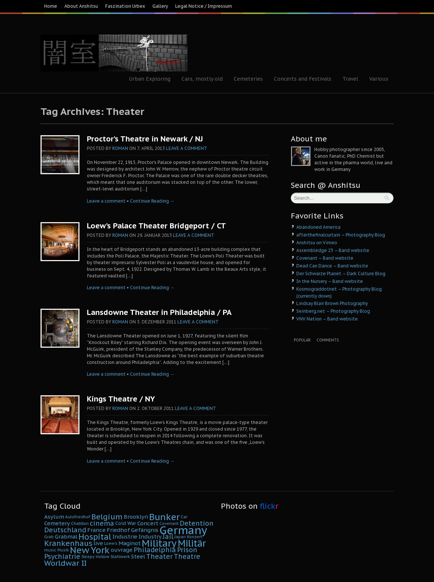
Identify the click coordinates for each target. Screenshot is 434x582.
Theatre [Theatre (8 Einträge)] (187, 556)
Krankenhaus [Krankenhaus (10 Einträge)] (68, 543)
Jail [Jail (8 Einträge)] (168, 536)
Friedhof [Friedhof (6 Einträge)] (118, 529)
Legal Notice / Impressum (203, 6)
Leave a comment (186, 148)
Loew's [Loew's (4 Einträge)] (110, 543)
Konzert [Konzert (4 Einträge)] (194, 536)
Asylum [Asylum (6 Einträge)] (54, 516)
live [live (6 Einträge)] (98, 543)
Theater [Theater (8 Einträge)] (159, 556)
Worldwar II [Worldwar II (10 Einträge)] (65, 563)
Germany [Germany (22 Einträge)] (183, 530)
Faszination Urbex (125, 6)
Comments (328, 340)
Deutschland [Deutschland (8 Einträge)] (65, 530)
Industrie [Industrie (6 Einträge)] (124, 536)
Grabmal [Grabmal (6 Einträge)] (66, 536)
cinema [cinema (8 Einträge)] (102, 523)
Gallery (160, 6)
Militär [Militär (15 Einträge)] (192, 543)
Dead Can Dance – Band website (332, 266)
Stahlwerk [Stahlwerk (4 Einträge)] (120, 556)
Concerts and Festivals (302, 79)
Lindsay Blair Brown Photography (332, 303)
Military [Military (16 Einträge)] (159, 543)
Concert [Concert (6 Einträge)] (147, 523)
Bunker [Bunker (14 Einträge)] (164, 517)
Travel (350, 79)
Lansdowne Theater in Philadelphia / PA (159, 312)
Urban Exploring (149, 79)
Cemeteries (248, 79)
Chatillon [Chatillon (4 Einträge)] (80, 523)
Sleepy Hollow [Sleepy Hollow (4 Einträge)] (95, 556)
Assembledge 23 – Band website (332, 250)
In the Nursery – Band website (329, 281)
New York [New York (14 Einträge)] (90, 550)
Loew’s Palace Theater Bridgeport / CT (156, 226)
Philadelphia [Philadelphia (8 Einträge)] (155, 550)
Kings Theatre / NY (121, 399)
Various (378, 79)
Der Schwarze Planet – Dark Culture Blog (340, 273)
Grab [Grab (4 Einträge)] (49, 536)
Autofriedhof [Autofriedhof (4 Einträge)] (77, 516)
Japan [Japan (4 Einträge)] (180, 536)
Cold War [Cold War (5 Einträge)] (125, 523)
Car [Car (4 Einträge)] (184, 516)
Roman (120, 148)
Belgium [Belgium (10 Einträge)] (107, 517)
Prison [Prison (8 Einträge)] (187, 550)
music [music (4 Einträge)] (50, 550)
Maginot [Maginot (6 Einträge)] (130, 543)
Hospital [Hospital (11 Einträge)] (94, 537)
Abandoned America (318, 227)
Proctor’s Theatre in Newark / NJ (145, 139)
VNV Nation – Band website (327, 319)
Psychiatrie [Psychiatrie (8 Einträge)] (62, 556)
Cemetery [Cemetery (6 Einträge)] (57, 523)
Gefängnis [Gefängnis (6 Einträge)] (144, 529)
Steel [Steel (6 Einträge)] (138, 556)
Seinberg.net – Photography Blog (333, 311)
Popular (302, 340)
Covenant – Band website (324, 258)
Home (50, 6)
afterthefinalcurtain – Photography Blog (340, 235)
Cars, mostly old (202, 79)
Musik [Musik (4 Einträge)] (63, 550)
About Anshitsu (81, 6)
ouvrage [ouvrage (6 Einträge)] (122, 549)
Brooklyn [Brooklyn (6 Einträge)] (136, 516)
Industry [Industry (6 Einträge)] (150, 536)
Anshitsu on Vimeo (316, 242)
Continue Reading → (152, 201)
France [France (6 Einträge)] (96, 529)
